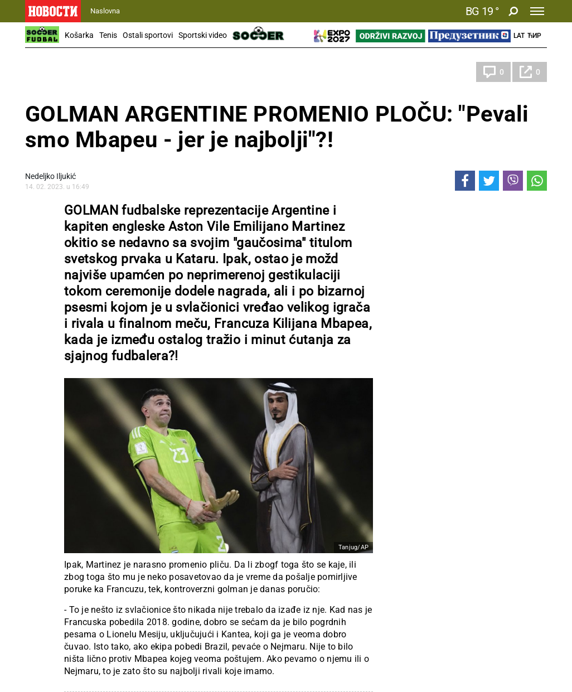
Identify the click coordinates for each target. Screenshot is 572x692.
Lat (519, 36)
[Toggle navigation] (537, 11)
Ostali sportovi (148, 35)
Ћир (534, 36)
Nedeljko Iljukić (50, 176)
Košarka (79, 35)
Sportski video (202, 35)
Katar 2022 (55, 72)
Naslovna (105, 11)
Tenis (108, 35)
